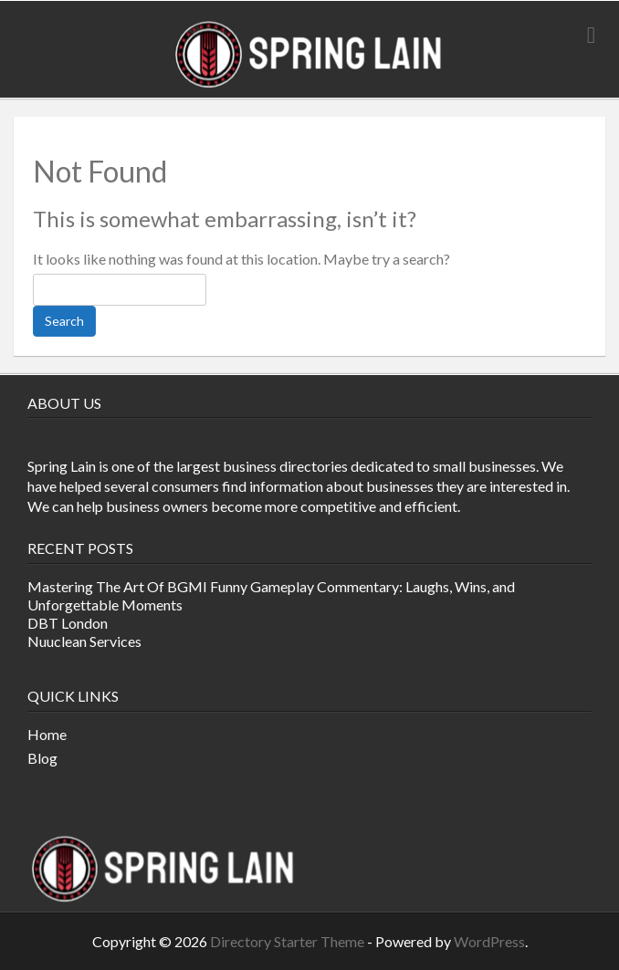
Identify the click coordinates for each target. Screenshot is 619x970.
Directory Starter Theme (288, 941)
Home (47, 734)
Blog (42, 758)
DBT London (67, 622)
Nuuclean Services (84, 641)
